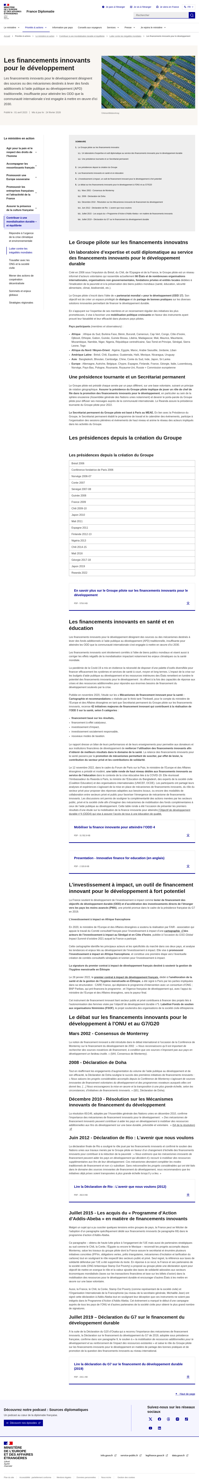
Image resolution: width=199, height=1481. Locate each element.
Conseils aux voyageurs (90, 27)
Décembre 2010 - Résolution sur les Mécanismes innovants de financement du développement (122, 202)
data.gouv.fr (178, 1447)
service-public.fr (130, 1447)
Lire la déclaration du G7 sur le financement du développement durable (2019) (128, 1359)
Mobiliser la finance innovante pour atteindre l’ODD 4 (114, 819)
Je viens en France (169, 7)
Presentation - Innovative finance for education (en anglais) (119, 850)
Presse (128, 27)
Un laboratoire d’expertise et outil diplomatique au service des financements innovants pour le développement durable (132, 153)
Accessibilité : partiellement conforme (35, 1470)
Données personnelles (86, 1470)
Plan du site (9, 1470)
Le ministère (10, 27)
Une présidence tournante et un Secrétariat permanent (105, 159)
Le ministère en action (45, 36)
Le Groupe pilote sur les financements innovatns (98, 147)
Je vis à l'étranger (142, 7)
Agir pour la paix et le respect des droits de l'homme (19, 152)
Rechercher (192, 15)
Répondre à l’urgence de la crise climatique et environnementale (21, 237)
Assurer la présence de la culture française (20, 208)
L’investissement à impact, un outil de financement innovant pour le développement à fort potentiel (120, 179)
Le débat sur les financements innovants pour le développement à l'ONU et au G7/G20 (115, 185)
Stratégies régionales (21, 302)
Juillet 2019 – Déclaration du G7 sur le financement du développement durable (115, 219)
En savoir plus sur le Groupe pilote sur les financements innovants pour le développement (131, 585)
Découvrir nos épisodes (23, 1415)
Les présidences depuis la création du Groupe (97, 167)
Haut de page (187, 1386)
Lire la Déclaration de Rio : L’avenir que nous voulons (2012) (120, 1179)
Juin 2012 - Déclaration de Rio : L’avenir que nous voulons (107, 208)
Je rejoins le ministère (151, 27)
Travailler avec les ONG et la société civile (19, 264)
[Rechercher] (161, 15)
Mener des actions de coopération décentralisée (21, 279)
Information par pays (62, 27)
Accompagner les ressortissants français (20, 165)
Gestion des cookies (126, 1470)
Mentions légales (64, 1470)
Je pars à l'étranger (115, 7)
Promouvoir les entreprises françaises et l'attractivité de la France (20, 193)
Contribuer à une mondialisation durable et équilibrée (82, 36)
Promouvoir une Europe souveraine (18, 177)
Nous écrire (106, 1470)
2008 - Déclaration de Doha (93, 196)
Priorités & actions (34, 27)
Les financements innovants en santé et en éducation (101, 173)
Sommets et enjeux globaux (20, 293)
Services (111, 27)
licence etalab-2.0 (110, 1477)
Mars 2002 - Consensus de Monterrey (98, 190)
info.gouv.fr (107, 1447)
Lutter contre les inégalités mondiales (125, 36)
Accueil (7, 36)
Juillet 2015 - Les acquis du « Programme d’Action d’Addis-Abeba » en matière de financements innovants (127, 214)
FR (189, 7)
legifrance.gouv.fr (155, 1447)
